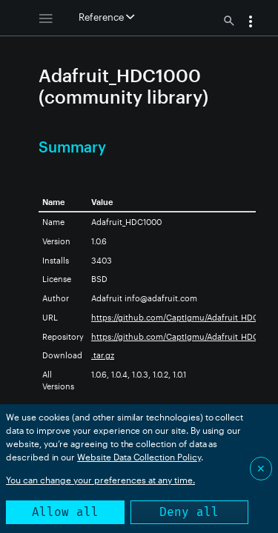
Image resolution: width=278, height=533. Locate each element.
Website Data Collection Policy (139, 457)
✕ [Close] (261, 468)
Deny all (189, 512)
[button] (250, 23)
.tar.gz (102, 355)
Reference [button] (106, 17)
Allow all (65, 512)
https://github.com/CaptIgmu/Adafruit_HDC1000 (184, 317)
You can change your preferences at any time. (100, 480)
